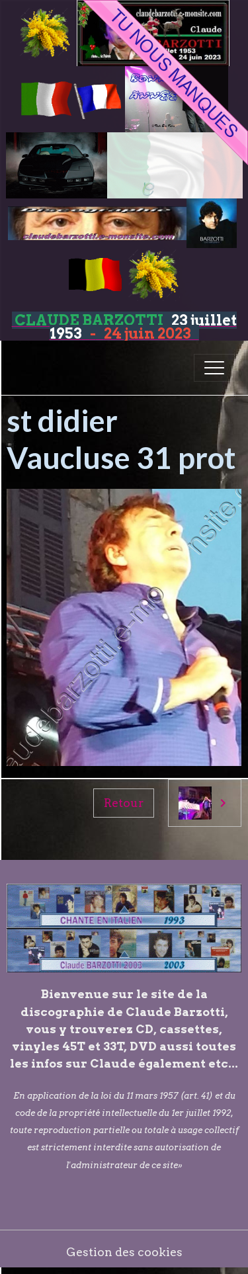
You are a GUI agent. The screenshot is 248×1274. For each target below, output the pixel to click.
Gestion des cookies (124, 1252)
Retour (124, 803)
